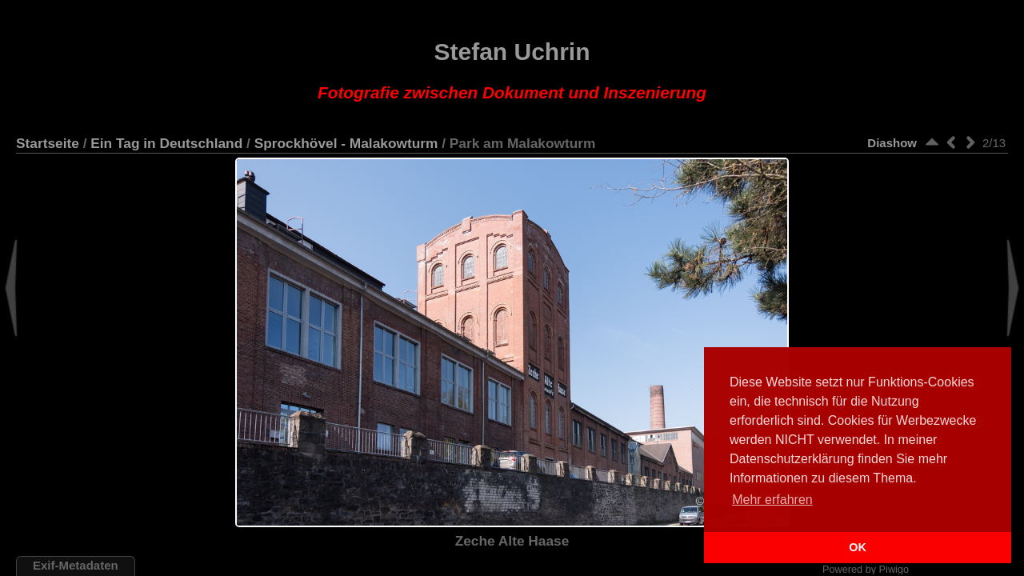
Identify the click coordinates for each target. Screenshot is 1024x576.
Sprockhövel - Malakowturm (346, 143)
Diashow (892, 143)
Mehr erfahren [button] (772, 499)
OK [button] (857, 547)
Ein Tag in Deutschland (166, 143)
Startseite (47, 143)
